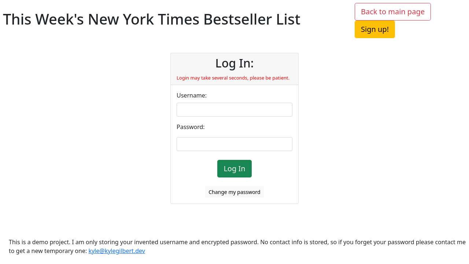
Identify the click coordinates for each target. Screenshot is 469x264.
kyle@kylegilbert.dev (116, 251)
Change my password (234, 191)
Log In (234, 168)
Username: (192, 95)
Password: (191, 127)
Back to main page (393, 11)
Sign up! (375, 29)
